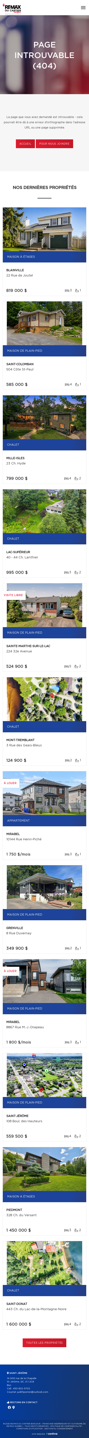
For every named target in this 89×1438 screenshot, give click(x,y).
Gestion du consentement (58, 1429)
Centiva (51, 1434)
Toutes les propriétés (44, 1343)
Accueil (25, 144)
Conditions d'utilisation (29, 1429)
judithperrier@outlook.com (32, 1392)
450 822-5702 (21, 1389)
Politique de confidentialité (65, 1426)
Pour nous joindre (54, 144)
